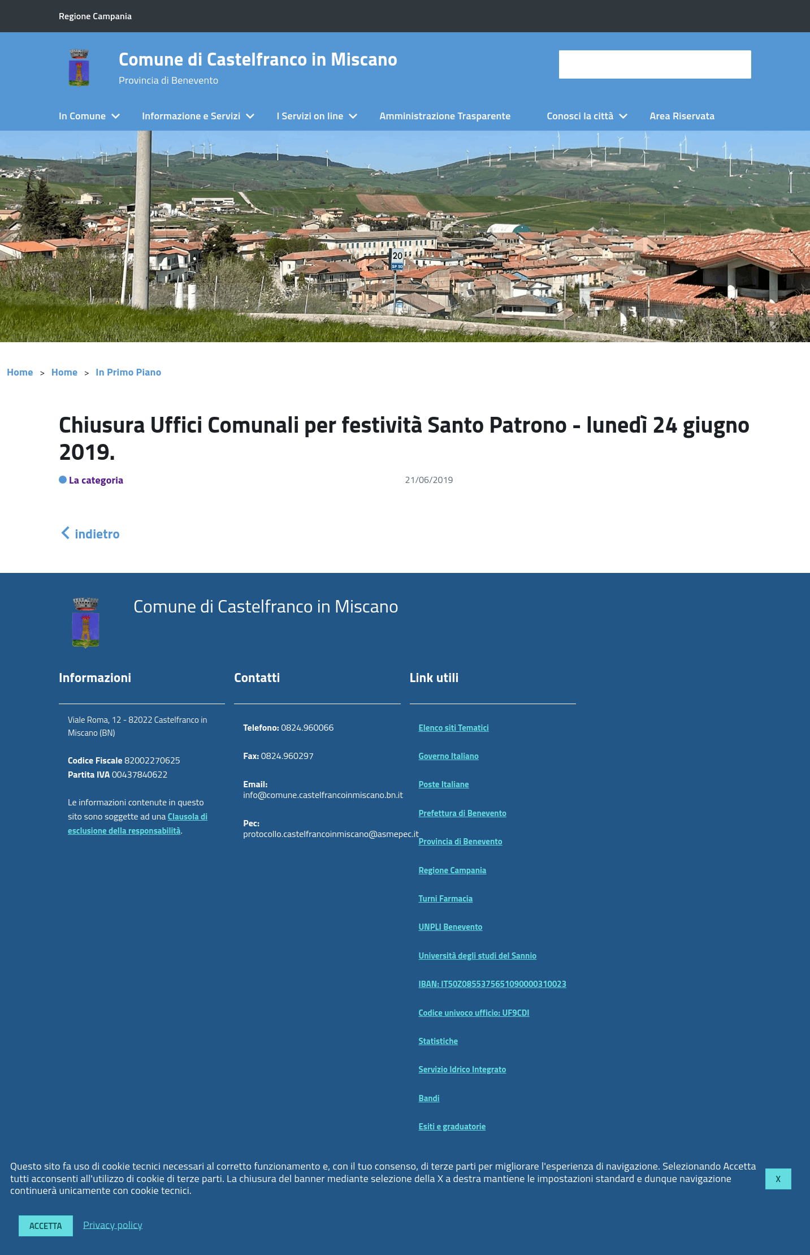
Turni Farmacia (446, 898)
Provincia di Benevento (461, 841)
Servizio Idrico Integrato (462, 1069)
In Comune (82, 115)
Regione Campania (453, 870)
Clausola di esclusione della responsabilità (137, 823)
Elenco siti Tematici (454, 727)
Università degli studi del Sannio (478, 955)
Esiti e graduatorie (452, 1126)
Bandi (429, 1098)
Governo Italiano (449, 755)
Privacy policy (112, 1224)
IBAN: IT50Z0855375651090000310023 (493, 983)
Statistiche (438, 1040)
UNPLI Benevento (451, 926)
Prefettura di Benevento (463, 813)
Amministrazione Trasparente (445, 115)
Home (20, 371)
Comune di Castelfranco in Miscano (258, 68)
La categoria (96, 480)
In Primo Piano (128, 371)
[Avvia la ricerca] (737, 64)
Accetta (45, 1225)
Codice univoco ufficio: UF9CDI (474, 1012)
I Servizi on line (309, 115)
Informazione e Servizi (191, 115)
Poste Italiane (444, 784)
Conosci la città (580, 115)
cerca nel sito (591, 64)
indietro (89, 534)
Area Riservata (682, 115)
